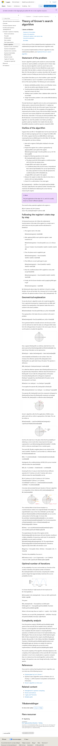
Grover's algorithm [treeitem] (8, 44)
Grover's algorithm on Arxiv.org (33, 683)
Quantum (28, 16)
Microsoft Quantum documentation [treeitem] (11, 21)
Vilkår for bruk (22, 745)
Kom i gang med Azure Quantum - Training (32, 723)
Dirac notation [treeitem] (7, 40)
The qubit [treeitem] (6, 36)
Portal (40, 6)
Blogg (33, 743)
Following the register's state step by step (32, 36)
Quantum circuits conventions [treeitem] (11, 46)
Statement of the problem (29, 32)
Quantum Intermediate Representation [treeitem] (9, 54)
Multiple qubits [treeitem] (7, 38)
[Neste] (47, 2)
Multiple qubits (29, 697)
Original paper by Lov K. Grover (33, 674)
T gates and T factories (31, 695)
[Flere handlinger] (55, 16)
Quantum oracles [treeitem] (8, 57)
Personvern (44, 743)
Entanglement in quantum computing (34, 690)
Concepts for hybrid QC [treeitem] (9, 61)
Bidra (39, 743)
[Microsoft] (3, 2)
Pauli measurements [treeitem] (9, 42)
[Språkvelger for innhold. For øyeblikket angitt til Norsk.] (4, 739)
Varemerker (30, 745)
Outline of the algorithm (28, 34)
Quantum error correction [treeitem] (10, 50)
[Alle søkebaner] (23, 16)
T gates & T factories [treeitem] (9, 59)
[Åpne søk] (50, 2)
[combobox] (10, 18)
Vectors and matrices (30, 692)
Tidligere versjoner (26, 743)
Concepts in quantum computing (41, 16)
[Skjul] (18, 15)
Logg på (54, 2)
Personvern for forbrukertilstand (8, 745)
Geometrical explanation (28, 38)
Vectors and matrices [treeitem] (9, 33)
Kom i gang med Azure (50, 6)
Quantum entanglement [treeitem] (9, 48)
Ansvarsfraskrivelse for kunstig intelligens (10, 743)
